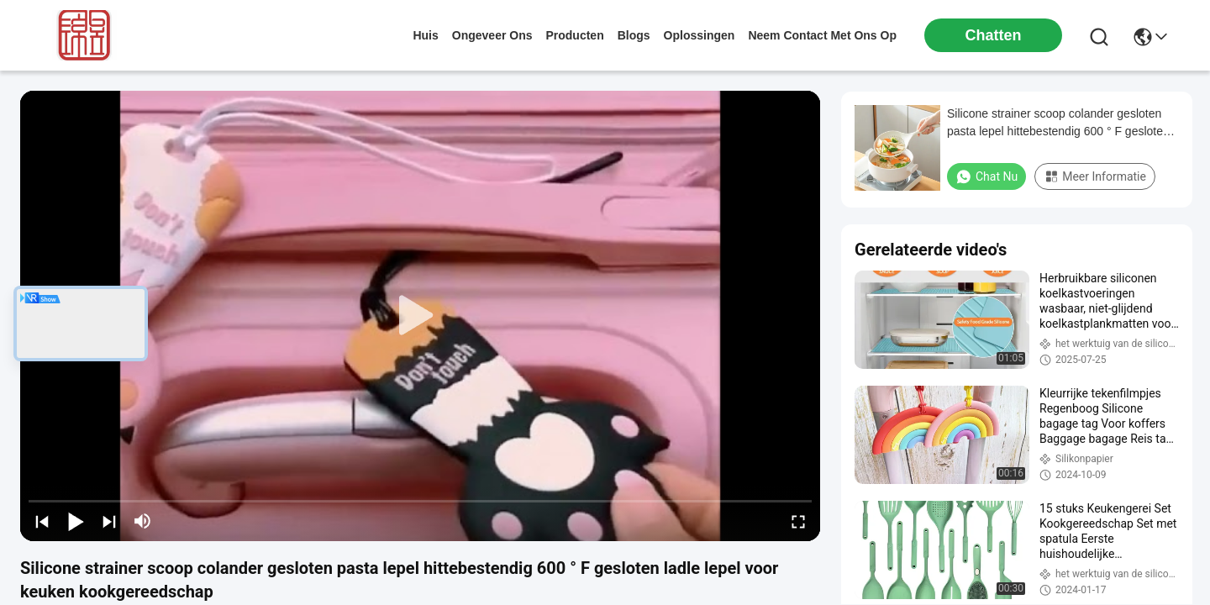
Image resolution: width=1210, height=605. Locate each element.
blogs (634, 35)
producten (574, 35)
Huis (425, 35)
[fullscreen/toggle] (798, 521)
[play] (420, 316)
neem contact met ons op (822, 35)
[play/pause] (75, 521)
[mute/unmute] (143, 521)
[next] (109, 521)
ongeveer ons (492, 35)
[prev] (42, 521)
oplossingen (699, 35)
